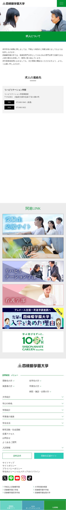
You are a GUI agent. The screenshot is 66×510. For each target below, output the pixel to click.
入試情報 (55, 507)
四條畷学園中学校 (42, 490)
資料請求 (17, 456)
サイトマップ (8, 463)
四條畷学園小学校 (11, 490)
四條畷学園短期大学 (42, 493)
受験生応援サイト (11, 507)
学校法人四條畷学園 (12, 487)
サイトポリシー (9, 466)
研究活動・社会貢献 (11, 430)
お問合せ (6, 438)
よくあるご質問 (9, 442)
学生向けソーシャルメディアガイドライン (21, 472)
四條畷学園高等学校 (12, 493)
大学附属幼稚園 (41, 487)
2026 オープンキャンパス (33, 507)
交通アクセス (8, 434)
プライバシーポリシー (12, 469)
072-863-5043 (21, 102)
